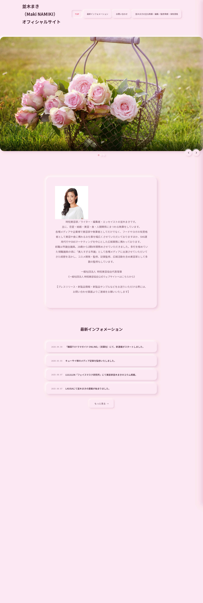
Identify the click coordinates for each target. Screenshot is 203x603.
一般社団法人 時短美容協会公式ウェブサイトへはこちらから (101, 277)
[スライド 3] (104, 155)
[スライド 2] (101, 155)
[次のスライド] (196, 153)
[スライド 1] (99, 155)
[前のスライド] (188, 153)
